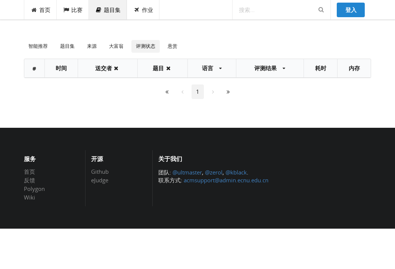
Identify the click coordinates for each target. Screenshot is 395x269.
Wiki (29, 197)
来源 (92, 46)
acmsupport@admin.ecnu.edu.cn (226, 180)
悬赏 (172, 46)
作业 (143, 9)
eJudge (99, 179)
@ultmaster (187, 172)
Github (100, 171)
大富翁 (116, 46)
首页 (40, 9)
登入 (351, 9)
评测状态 (145, 46)
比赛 (73, 9)
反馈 (29, 180)
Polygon (34, 188)
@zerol (214, 172)
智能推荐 (38, 46)
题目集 (108, 9)
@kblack (236, 172)
